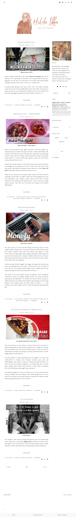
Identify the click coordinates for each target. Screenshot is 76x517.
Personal (23, 104)
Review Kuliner (25, 196)
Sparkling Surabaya (19, 198)
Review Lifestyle (65, 115)
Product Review (61, 112)
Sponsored (65, 108)
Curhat (17, 104)
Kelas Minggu (19, 298)
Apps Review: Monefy (26, 207)
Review (26, 298)
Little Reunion (26, 399)
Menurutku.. (56, 107)
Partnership (57, 115)
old (44, 467)
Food (18, 196)
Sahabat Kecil (27, 441)
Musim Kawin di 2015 (26, 42)
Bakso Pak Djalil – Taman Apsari (26, 114)
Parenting (66, 107)
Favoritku (55, 109)
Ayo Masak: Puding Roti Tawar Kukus (26, 309)
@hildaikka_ (69, 494)
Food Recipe (22, 390)
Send (61, 151)
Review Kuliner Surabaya (38, 196)
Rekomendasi (55, 108)
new (8, 467)
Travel (62, 105)
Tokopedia (29, 104)
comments (37, 104)
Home (13, 514)
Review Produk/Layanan (36, 298)
